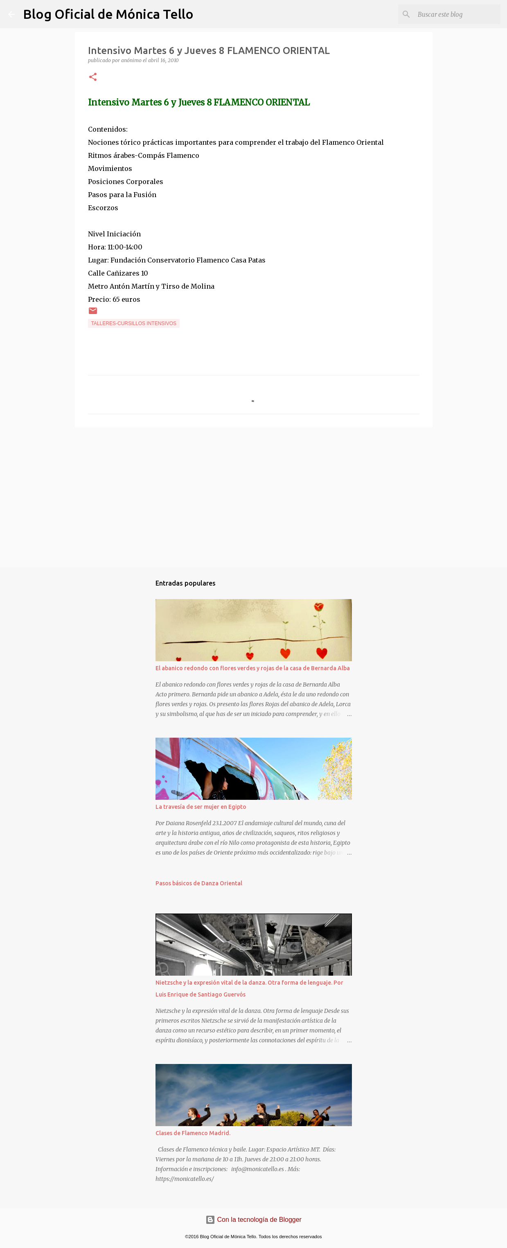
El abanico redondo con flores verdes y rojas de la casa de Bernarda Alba (252, 668)
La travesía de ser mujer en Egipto (200, 807)
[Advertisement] (254, 497)
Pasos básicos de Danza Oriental (198, 883)
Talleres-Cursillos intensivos (134, 323)
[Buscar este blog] (457, 14)
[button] (93, 77)
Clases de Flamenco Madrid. (192, 1133)
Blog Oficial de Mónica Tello (108, 14)
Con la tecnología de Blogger (253, 1219)
